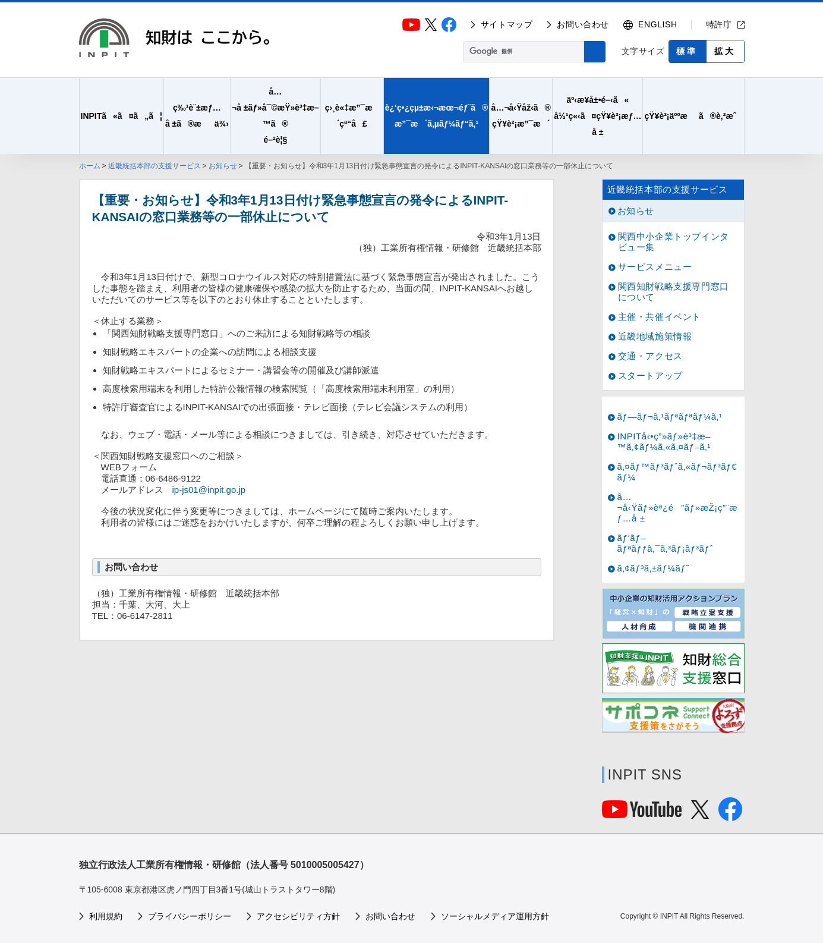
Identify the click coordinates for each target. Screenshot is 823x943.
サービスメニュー (655, 267)
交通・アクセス (650, 356)
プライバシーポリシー (189, 916)
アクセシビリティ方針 (298, 916)
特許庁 (719, 24)
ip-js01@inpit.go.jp (209, 490)
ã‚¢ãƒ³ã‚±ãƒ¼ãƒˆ (653, 568)
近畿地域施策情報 (655, 336)
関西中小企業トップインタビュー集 (673, 241)
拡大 (725, 51)
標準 (687, 51)
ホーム (89, 166)
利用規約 (105, 916)
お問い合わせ (583, 24)
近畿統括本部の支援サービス (154, 166)
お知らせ (223, 166)
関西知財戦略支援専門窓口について (673, 291)
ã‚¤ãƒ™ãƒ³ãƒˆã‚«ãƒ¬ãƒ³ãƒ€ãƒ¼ (677, 471)
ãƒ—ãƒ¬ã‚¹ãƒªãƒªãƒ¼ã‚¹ (670, 416)
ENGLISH (657, 24)
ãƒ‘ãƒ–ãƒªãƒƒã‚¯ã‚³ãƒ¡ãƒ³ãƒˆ (665, 543)
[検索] (522, 51)
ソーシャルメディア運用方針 (495, 916)
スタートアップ (650, 375)
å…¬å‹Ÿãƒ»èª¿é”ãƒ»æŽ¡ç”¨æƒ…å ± (677, 507)
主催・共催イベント (659, 317)
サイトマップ (507, 24)
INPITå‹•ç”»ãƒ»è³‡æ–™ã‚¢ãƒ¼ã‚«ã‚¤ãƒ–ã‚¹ (664, 441)
